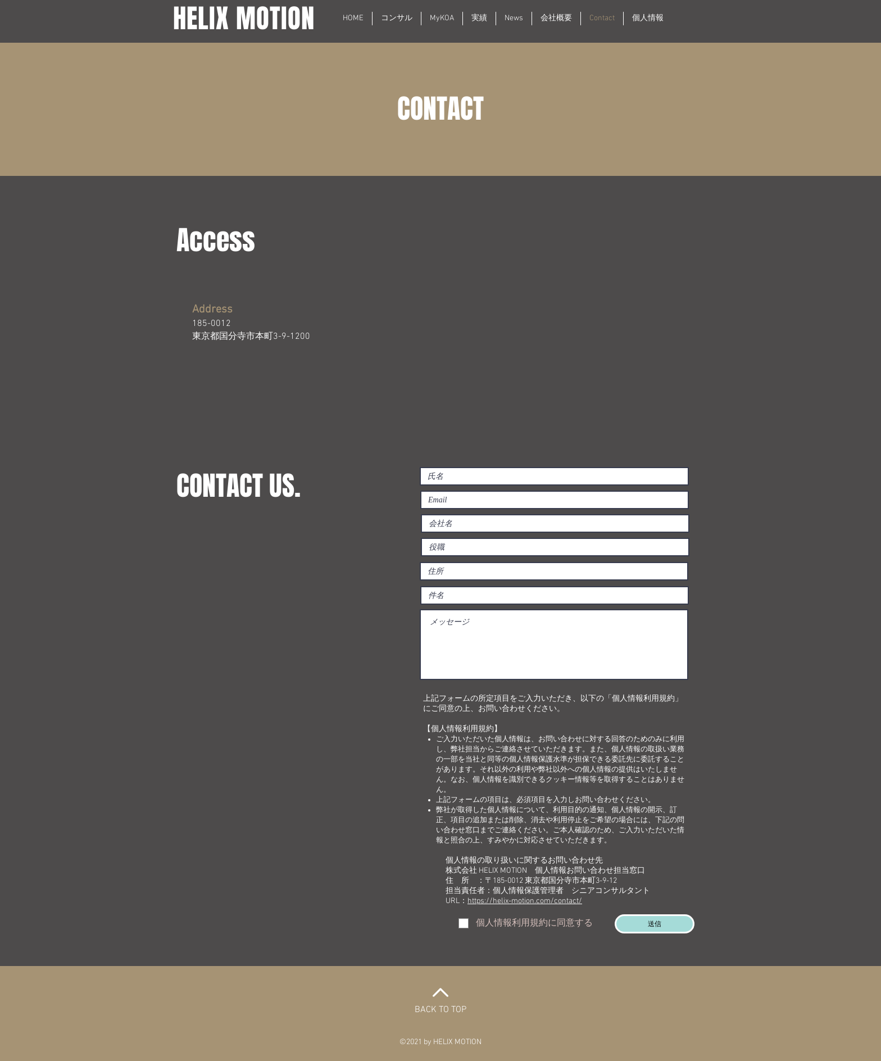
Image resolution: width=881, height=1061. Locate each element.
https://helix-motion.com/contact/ (524, 901)
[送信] (654, 923)
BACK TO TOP (440, 1009)
